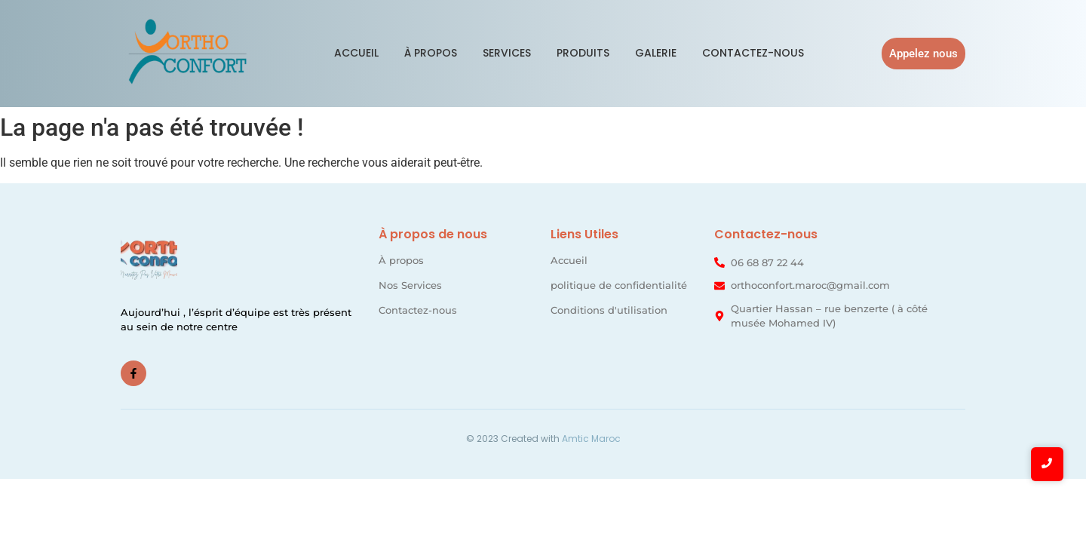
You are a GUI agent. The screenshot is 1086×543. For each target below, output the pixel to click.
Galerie (655, 52)
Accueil (356, 52)
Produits (583, 52)
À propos (430, 52)
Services (507, 52)
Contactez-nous (753, 52)
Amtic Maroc (591, 438)
